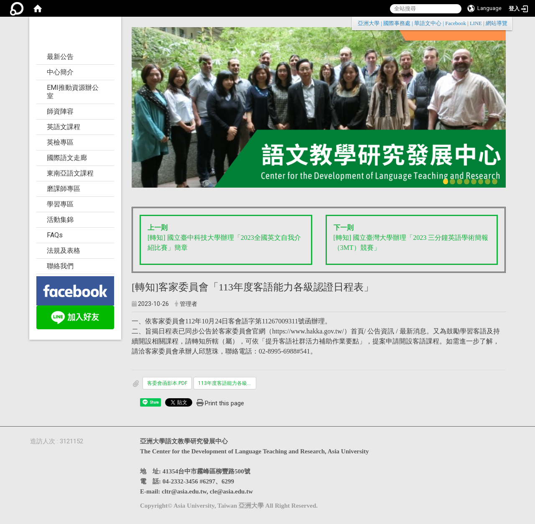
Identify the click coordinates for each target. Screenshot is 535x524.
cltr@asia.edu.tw (184, 491)
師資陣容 (60, 111)
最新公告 (60, 57)
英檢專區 (60, 142)
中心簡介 (60, 72)
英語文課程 (63, 127)
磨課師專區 (63, 189)
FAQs (55, 235)
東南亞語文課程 (70, 173)
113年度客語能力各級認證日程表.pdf (227, 383)
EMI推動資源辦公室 (73, 92)
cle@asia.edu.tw (231, 491)
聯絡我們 (60, 266)
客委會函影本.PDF (167, 383)
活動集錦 (60, 220)
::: (503, 23)
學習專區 (60, 204)
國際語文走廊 (67, 158)
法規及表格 (63, 250)
